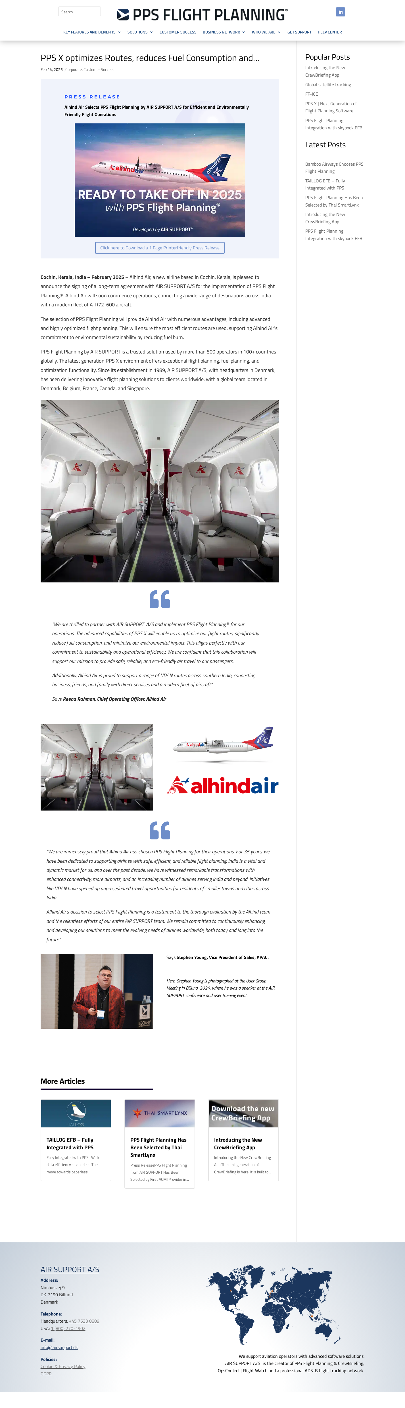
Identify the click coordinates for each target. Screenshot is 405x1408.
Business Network (221, 32)
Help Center (330, 32)
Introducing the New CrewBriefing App (238, 1143)
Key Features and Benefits (89, 32)
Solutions (138, 32)
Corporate (73, 69)
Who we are (263, 32)
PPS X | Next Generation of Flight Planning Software (331, 107)
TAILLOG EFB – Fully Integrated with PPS (70, 1143)
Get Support (299, 32)
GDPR (46, 1373)
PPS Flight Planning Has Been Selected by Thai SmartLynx (158, 1147)
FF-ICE (311, 94)
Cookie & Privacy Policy (63, 1366)
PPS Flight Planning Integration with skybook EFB (333, 124)
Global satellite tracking (328, 84)
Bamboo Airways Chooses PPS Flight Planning (334, 168)
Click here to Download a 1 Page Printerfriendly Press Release (160, 247)
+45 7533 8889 (84, 1320)
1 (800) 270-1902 (68, 1328)
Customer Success (178, 32)
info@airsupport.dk (59, 1347)
